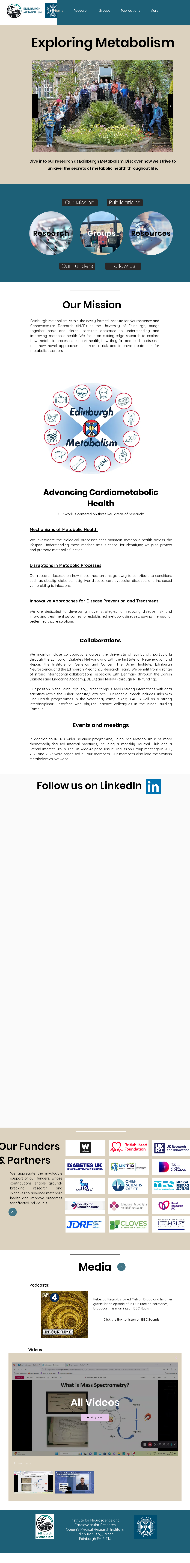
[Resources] (151, 233)
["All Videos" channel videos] (95, 1483)
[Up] (12, 1212)
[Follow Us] (123, 266)
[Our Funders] (77, 266)
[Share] (174, 1357)
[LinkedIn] (153, 786)
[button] (102, 106)
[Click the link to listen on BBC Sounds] (131, 1319)
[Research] (51, 233)
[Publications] (125, 202)
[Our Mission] (80, 202)
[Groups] (101, 233)
